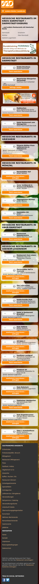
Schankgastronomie (9, 483)
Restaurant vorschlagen (24, 560)
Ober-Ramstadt (23, 35)
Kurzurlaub (6, 514)
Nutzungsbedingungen (10, 545)
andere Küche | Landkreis (13, 11)
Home (4, 534)
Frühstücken (6, 449)
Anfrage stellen (16, 87)
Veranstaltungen (8, 497)
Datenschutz (6, 548)
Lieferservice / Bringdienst (11, 493)
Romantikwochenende (10, 520)
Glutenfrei (5, 473)
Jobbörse (5, 527)
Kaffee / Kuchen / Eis (9, 476)
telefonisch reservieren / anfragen (15, 177)
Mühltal (4, 35)
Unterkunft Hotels (8, 507)
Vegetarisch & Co (8, 470)
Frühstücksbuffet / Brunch (11, 453)
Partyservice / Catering (10, 500)
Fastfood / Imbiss (8, 466)
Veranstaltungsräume (9, 503)
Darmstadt (5, 32)
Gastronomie (6, 524)
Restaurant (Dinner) (9, 480)
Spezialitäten (6, 487)
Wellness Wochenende (10, 517)
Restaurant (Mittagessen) (11, 459)
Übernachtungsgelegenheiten (12, 510)
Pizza (4, 463)
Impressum (6, 541)
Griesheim (21, 32)
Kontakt (5, 538)
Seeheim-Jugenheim (9, 38)
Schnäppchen (7, 490)
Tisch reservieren (15, 71)
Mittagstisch (6, 456)
